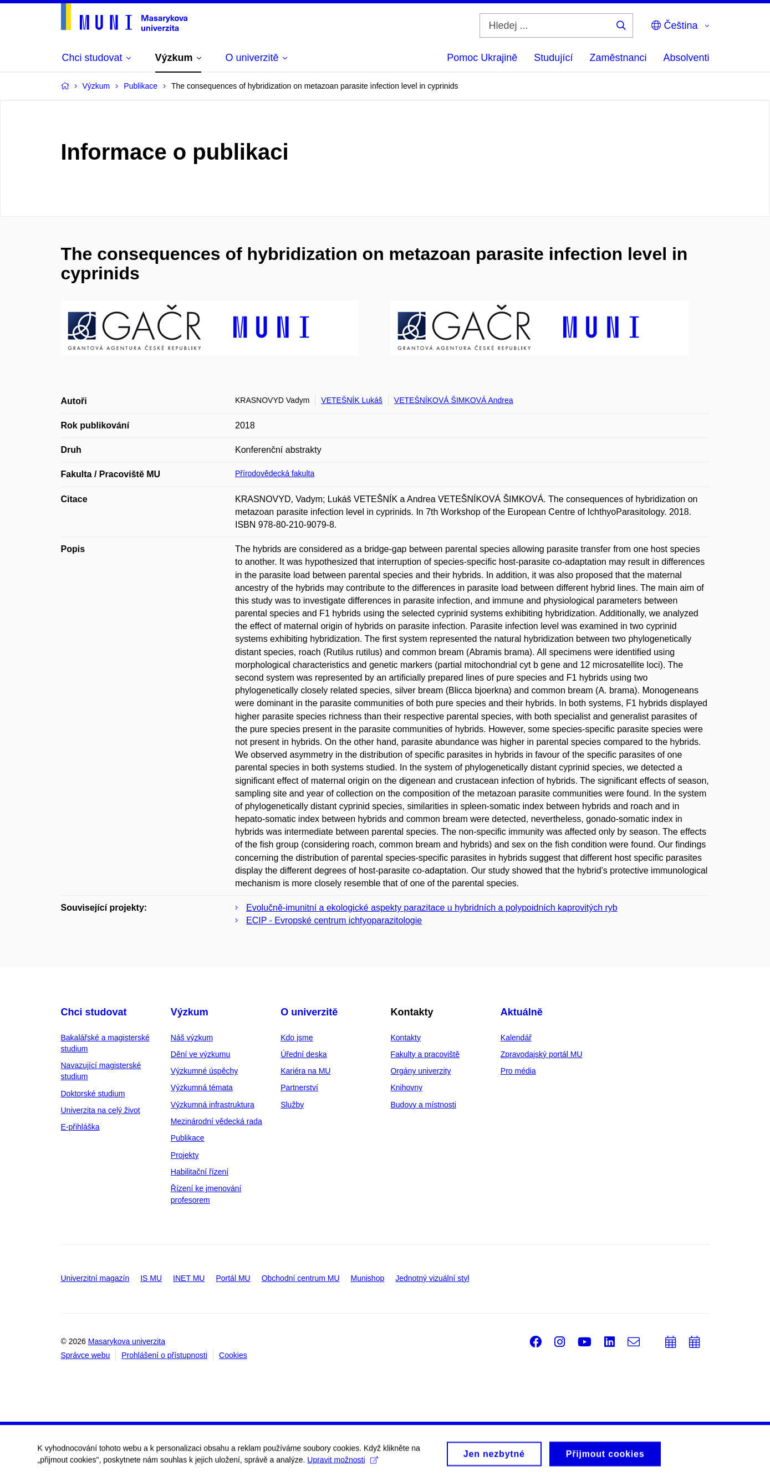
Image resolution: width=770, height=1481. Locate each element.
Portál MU (233, 1278)
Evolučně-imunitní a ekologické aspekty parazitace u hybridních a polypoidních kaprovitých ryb (432, 907)
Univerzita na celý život (100, 1110)
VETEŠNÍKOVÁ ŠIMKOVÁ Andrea (453, 400)
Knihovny (406, 1087)
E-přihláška (80, 1126)
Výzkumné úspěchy (204, 1070)
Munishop (368, 1278)
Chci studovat (94, 1012)
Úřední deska (304, 1054)
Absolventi (686, 57)
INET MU (189, 1278)
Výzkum (189, 1012)
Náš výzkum (192, 1037)
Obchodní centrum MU (301, 1278)
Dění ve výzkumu (200, 1054)
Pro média (518, 1070)
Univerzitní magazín (95, 1278)
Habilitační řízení (199, 1171)
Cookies (233, 1355)
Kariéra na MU (305, 1070)
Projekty (185, 1155)
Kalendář (516, 1037)
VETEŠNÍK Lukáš (352, 400)
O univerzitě (309, 1012)
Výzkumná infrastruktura (212, 1104)
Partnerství (299, 1087)
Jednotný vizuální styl (432, 1278)
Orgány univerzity (420, 1070)
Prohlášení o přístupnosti (164, 1355)
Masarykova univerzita (126, 1341)
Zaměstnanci (617, 57)
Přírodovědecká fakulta (274, 473)
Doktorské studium (93, 1093)
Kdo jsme (297, 1037)
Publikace (188, 1137)
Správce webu (85, 1355)
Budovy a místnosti (423, 1104)
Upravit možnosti (344, 1473)
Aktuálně (522, 1012)
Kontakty (405, 1037)
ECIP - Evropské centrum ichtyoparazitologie (334, 920)
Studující (553, 57)
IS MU (151, 1278)
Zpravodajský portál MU (542, 1054)
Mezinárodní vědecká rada (216, 1121)
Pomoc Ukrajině (482, 57)
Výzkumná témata (202, 1087)
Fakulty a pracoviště (425, 1054)
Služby (292, 1104)
